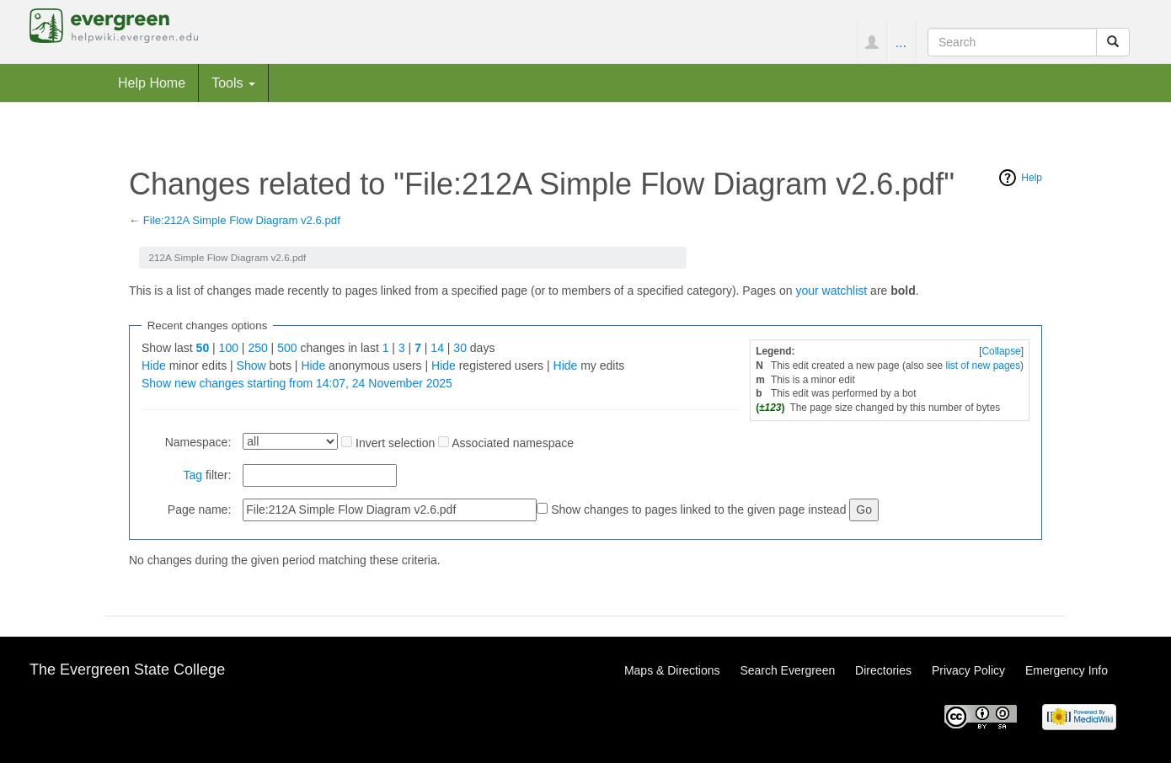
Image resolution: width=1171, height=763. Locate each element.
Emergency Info (1066, 670)
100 (228, 348)
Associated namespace (513, 443)
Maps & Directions (672, 670)
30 (460, 348)
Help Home (151, 82)
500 (287, 348)
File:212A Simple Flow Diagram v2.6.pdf (241, 220)
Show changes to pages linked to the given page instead (698, 509)
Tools (233, 82)
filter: (207, 475)
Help (1031, 178)
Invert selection (395, 443)
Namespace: (198, 442)
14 (437, 348)
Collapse (1000, 351)
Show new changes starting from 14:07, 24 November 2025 (297, 383)
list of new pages (983, 365)
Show (251, 365)
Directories (883, 670)
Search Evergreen (787, 670)
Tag (192, 475)
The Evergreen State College (127, 669)
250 (257, 348)
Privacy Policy (968, 670)
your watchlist (831, 290)
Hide (154, 365)
